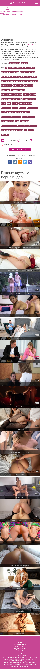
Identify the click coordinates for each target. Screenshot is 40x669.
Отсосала (9, 112)
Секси (17, 121)
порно (20, 643)
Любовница (24, 99)
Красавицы (14, 90)
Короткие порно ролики (20, 644)
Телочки (20, 130)
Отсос (3, 112)
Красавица (5, 90)
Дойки (23, 81)
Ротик (33, 117)
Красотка (18, 94)
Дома (29, 81)
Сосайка (20, 652)
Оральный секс (32, 108)
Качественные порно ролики (11, 12)
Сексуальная (24, 121)
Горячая (16, 76)
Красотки (26, 94)
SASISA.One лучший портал (11, 14)
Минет (9, 103)
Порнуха (26, 112)
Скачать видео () (20, 149)
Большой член (6, 72)
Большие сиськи (29, 67)
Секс (3, 121)
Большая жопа (17, 67)
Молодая (15, 103)
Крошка (33, 94)
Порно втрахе (5, 7)
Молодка (15, 108)
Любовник (15, 99)
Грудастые (5, 81)
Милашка (32, 99)
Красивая (21, 90)
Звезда (30, 85)
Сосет (26, 126)
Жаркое (20, 85)
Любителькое (6, 99)
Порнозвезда (18, 112)
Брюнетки (15, 72)
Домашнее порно (20, 646)
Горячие (34, 76)
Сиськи (14, 126)
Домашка (34, 81)
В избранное (8, 144)
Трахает (30, 130)
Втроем (4, 76)
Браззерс (24, 63)
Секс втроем (9, 121)
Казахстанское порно (20, 648)
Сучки (14, 130)
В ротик (27, 72)
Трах (25, 130)
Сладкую (20, 126)
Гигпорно (20, 653)
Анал (10, 67)
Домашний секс (6, 85)
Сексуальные (6, 126)
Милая (3, 103)
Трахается (4, 135)
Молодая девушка (25, 103)
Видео (33, 72)
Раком (24, 117)
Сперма (4, 130)
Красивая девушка (8, 94)
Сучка (9, 130)
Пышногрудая (16, 117)
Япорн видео (20, 650)
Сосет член (33, 126)
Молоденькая (6, 108)
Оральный (22, 108)
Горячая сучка (25, 76)
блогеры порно (31, 45)
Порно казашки (14, 63)
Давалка (17, 81)
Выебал (10, 76)
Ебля (15, 85)
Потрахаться (5, 117)
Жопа (26, 85)
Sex (6, 67)
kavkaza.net (19, 2)
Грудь (11, 81)
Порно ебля (4, 9)
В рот (22, 72)
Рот (28, 117)
